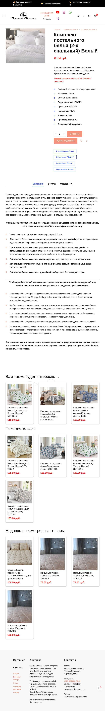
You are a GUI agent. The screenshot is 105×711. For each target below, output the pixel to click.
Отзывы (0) (66, 184)
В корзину (74, 134)
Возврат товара (17, 678)
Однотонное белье (64, 169)
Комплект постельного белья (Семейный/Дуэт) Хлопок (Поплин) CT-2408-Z (18, 465)
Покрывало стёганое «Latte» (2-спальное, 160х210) (49, 576)
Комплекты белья (71, 30)
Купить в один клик (65, 141)
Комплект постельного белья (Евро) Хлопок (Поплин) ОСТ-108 (50, 466)
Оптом (16, 693)
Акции (16, 674)
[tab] (38, 184)
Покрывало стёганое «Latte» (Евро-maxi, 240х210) (17, 628)
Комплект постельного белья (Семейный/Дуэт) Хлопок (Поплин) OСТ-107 (18, 510)
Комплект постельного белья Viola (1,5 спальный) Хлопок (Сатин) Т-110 (83, 412)
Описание (38, 184)
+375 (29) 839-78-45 (72, 681)
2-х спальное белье (89, 30)
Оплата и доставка (17, 688)
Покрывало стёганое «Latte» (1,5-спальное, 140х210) (83, 576)
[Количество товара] (60, 134)
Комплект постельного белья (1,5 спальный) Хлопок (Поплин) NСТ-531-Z (17, 412)
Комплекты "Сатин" (65, 157)
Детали (52, 184)
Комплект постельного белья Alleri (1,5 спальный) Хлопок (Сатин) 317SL (50, 415)
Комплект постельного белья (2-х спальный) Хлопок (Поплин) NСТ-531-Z (83, 465)
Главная (57, 30)
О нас (15, 683)
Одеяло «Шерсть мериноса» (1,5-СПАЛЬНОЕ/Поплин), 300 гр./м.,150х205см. (19, 574)
